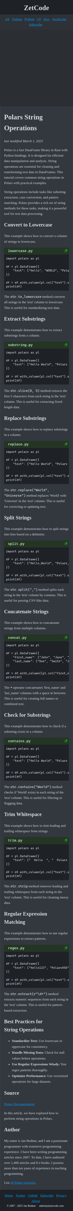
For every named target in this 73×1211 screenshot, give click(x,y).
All (7, 19)
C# (39, 19)
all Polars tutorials (22, 1183)
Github (33, 1195)
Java (46, 19)
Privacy (61, 1195)
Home (9, 1195)
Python (29, 19)
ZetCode (36, 8)
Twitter (21, 1195)
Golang (17, 19)
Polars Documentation (19, 1104)
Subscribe (35, 24)
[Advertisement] (36, 67)
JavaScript (59, 19)
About (35, 1201)
